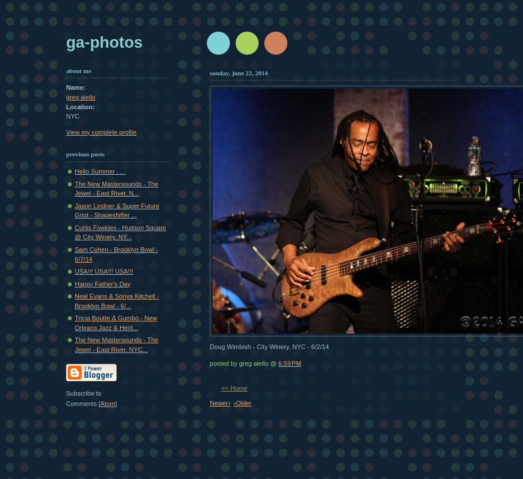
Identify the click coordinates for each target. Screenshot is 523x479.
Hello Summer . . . (100, 171)
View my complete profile (101, 132)
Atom (108, 403)
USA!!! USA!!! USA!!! (104, 271)
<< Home (234, 388)
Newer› (220, 403)
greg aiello (80, 97)
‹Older (243, 403)
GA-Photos (104, 42)
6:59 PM (289, 363)
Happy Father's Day (102, 284)
